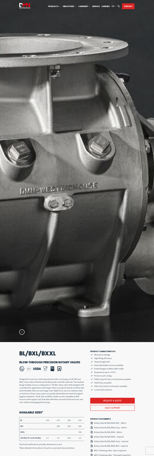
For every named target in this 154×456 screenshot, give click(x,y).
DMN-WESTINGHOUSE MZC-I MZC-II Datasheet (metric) (113, 427)
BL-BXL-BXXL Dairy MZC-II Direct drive (109, 433)
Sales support (112, 362)
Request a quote (112, 355)
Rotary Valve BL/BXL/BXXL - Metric (108, 386)
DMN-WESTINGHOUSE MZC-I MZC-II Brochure (113, 413)
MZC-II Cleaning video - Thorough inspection (112, 409)
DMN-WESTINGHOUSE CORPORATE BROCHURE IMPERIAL (113, 451)
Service (96, 6)
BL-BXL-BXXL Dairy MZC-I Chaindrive (109, 438)
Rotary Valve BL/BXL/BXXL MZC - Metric (110, 377)
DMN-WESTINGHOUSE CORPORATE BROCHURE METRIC (113, 443)
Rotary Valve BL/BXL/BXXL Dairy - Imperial (111, 395)
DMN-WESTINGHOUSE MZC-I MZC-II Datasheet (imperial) (113, 419)
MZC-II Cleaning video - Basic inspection (110, 404)
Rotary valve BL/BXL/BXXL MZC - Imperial (111, 400)
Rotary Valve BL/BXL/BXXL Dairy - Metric (110, 381)
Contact (128, 6)
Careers (106, 6)
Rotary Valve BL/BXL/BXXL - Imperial (109, 391)
